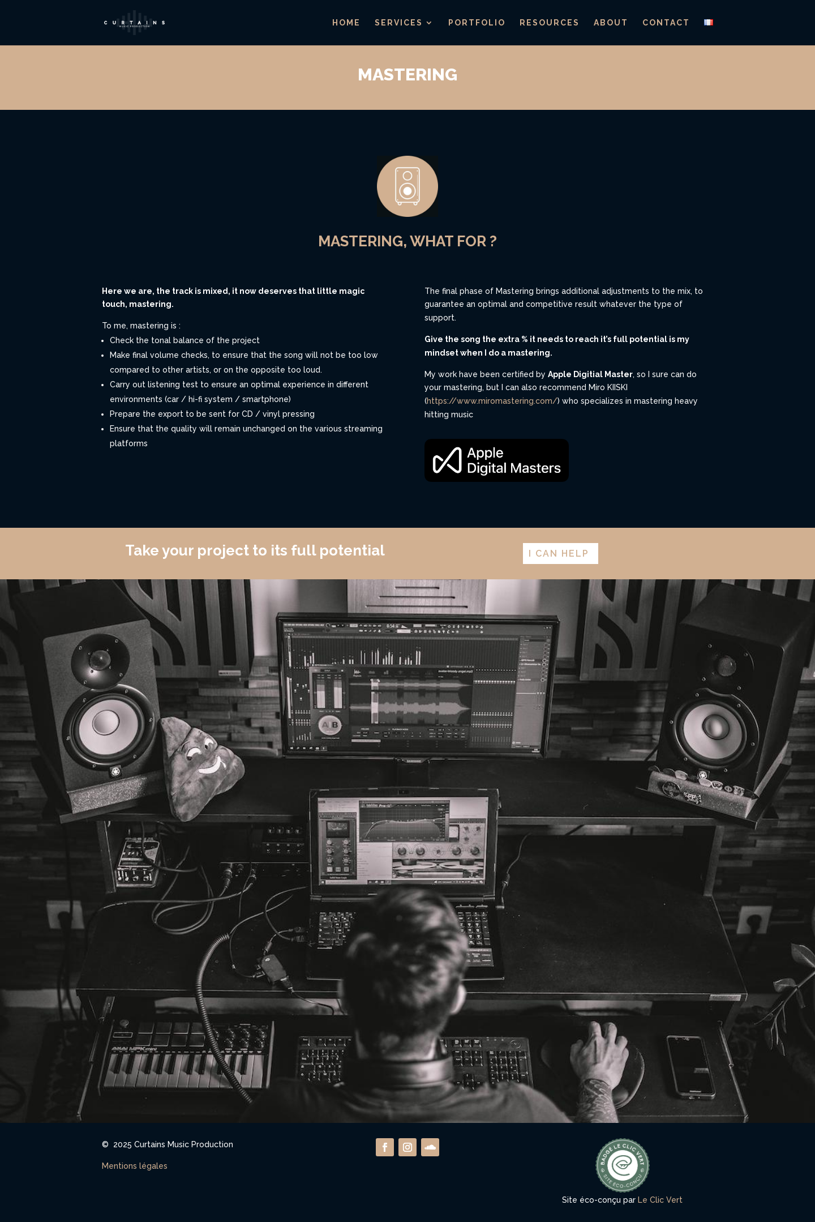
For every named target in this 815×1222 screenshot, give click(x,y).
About (611, 23)
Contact (666, 23)
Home (346, 23)
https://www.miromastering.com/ (492, 400)
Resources (550, 23)
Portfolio (476, 23)
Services (399, 23)
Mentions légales (135, 1165)
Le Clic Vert (660, 1199)
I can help (559, 553)
